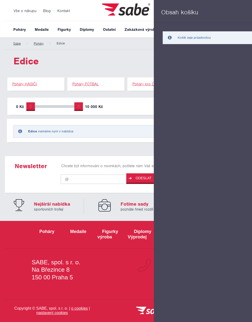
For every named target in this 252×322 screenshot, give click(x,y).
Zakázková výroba (141, 29)
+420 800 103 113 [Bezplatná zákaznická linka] (187, 265)
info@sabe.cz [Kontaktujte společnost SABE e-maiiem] (196, 283)
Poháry (19, 29)
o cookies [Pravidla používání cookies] (79, 308)
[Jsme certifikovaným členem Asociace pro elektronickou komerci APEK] (224, 311)
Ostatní (109, 29)
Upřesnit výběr (222, 106)
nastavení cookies (52, 313)
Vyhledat (243, 29)
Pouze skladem (177, 107)
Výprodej (174, 29)
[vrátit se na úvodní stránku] (150, 311)
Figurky (64, 29)
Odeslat (140, 178)
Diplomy (87, 29)
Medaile (42, 29)
